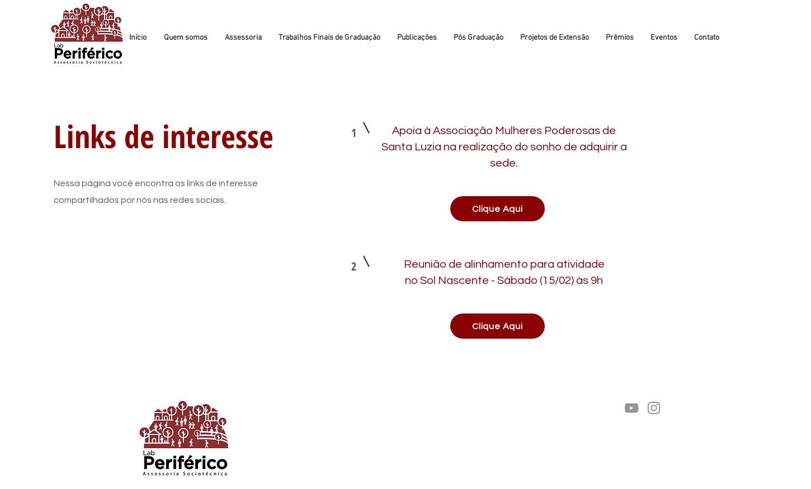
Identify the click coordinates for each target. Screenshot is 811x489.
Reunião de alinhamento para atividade (503, 264)
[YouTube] (631, 408)
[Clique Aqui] (497, 208)
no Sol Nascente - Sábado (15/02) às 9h (504, 280)
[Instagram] (653, 408)
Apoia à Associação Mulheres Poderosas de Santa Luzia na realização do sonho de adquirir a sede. (503, 147)
